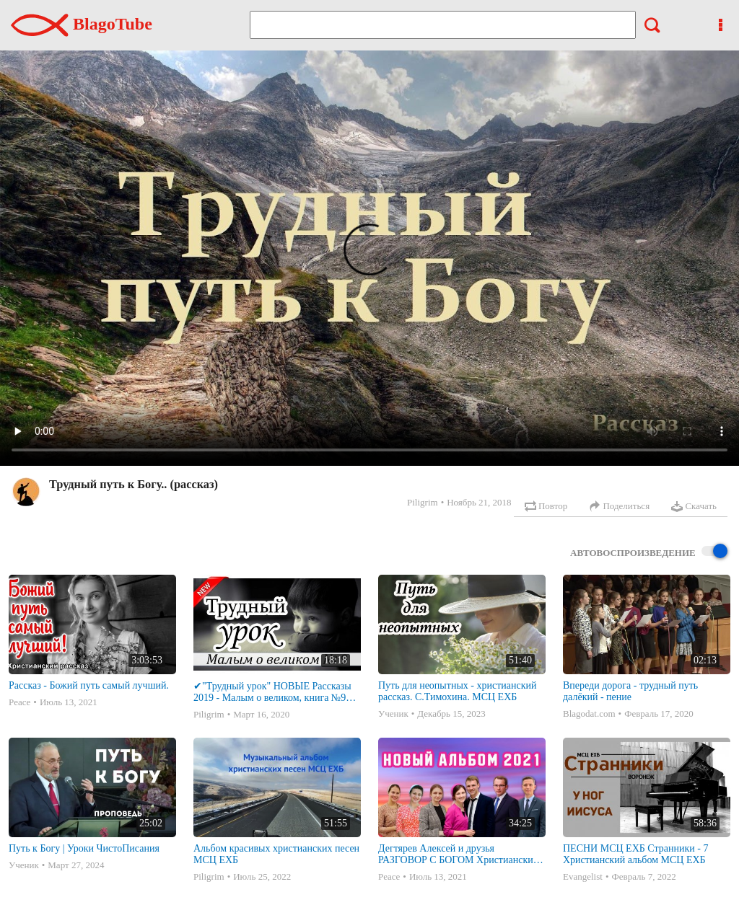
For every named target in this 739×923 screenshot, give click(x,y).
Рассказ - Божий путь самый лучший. (89, 685)
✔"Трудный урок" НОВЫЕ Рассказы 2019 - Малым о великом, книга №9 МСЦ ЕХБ (272, 692)
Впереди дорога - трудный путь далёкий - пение (630, 691)
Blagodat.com (589, 713)
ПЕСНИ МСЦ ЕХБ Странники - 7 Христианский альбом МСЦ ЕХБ (635, 854)
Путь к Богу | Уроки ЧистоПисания (84, 848)
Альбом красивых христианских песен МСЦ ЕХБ (276, 854)
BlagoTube (81, 23)
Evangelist (583, 876)
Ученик (393, 713)
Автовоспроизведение (648, 552)
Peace (19, 702)
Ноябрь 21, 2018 (479, 502)
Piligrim (422, 502)
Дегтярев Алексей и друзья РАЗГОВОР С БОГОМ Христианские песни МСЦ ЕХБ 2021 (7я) (458, 854)
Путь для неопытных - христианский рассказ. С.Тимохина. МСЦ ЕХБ (457, 691)
